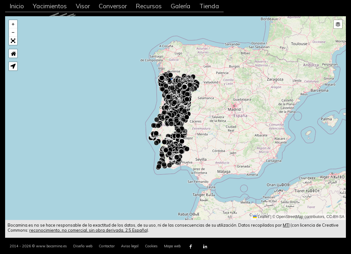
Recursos (149, 6)
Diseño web (82, 246)
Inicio (17, 6)
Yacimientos (50, 6)
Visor (83, 6)
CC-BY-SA (335, 217)
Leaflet (261, 217)
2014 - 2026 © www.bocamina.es (38, 246)
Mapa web (172, 246)
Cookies (151, 246)
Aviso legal (130, 246)
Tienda (209, 6)
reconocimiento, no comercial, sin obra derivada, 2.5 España (88, 230)
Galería (180, 6)
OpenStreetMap (289, 217)
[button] (13, 24)
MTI (286, 225)
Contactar (107, 246)
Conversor (113, 6)
